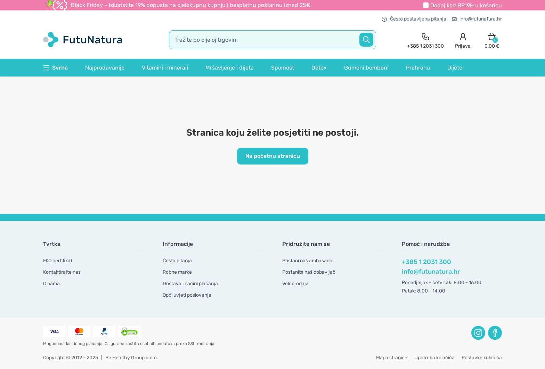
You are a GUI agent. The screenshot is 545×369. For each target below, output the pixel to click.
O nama (51, 284)
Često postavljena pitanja (414, 19)
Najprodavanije (104, 67)
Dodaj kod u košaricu (466, 5)
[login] (463, 40)
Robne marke (177, 272)
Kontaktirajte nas (62, 272)
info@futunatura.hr (477, 19)
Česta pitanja (177, 261)
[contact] (425, 40)
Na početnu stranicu (272, 156)
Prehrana (418, 67)
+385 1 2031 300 (426, 262)
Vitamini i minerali (165, 67)
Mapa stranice (391, 358)
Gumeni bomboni (366, 67)
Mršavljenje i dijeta (229, 67)
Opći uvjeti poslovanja (187, 295)
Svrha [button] (55, 67)
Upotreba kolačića (434, 358)
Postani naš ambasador (308, 261)
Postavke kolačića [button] (482, 358)
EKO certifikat (57, 261)
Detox (319, 67)
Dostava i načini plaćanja (190, 284)
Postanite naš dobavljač (308, 272)
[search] (272, 39)
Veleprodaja (295, 284)
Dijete (454, 67)
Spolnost (282, 67)
